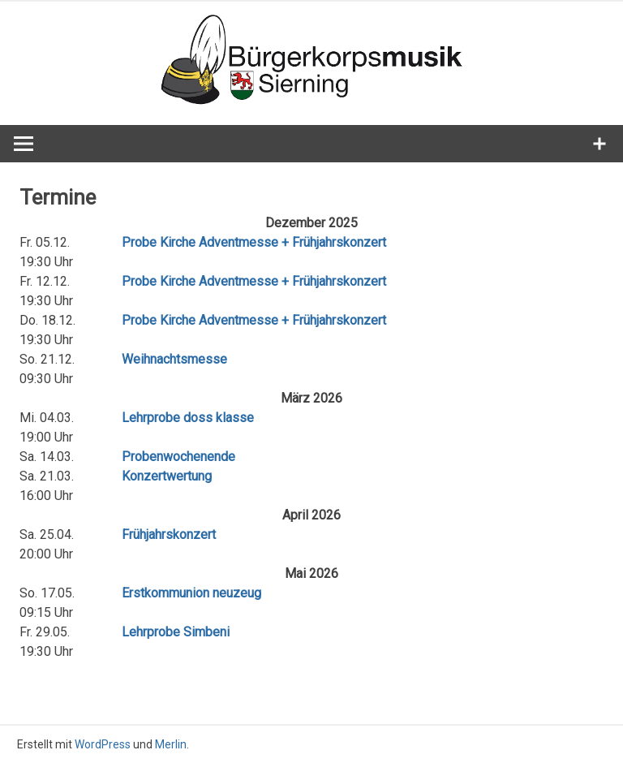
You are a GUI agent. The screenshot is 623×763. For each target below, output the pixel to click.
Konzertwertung (167, 476)
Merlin (171, 744)
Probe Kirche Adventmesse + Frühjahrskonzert (254, 242)
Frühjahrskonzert (169, 534)
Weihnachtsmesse (174, 359)
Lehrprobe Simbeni (176, 632)
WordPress (103, 744)
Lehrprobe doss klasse (188, 417)
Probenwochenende (178, 456)
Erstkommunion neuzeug (191, 593)
